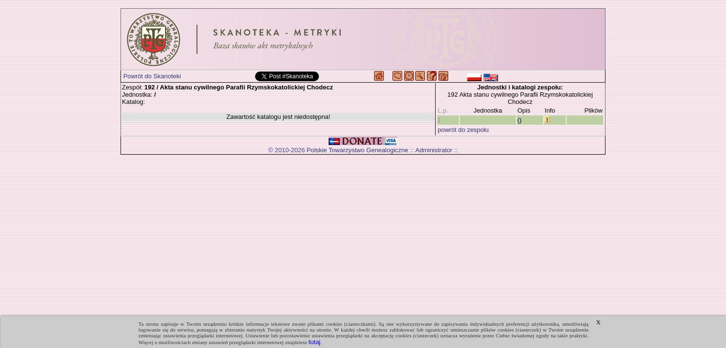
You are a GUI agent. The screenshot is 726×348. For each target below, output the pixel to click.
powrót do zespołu (463, 129)
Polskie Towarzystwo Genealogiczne (357, 150)
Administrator (434, 150)
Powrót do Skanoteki (152, 76)
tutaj (314, 342)
